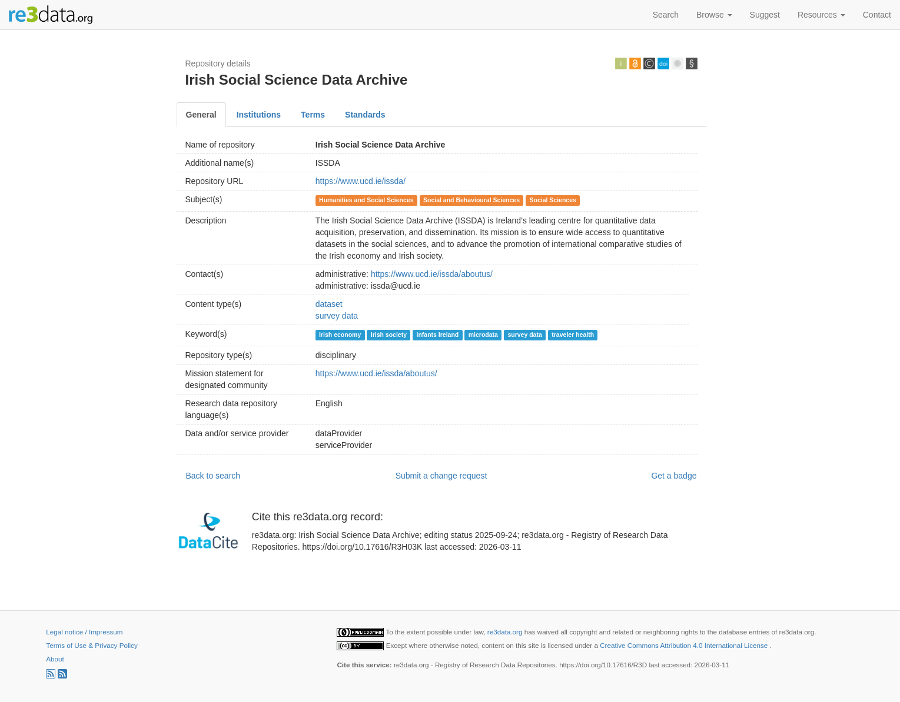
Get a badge (673, 475)
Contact (877, 14)
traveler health (573, 334)
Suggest (765, 14)
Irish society (389, 334)
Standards (365, 114)
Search (666, 14)
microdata (483, 334)
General (201, 114)
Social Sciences (553, 199)
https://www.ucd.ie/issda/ (361, 181)
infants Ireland (438, 334)
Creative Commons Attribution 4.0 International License (684, 645)
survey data (337, 315)
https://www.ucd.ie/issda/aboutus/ (432, 274)
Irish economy (340, 334)
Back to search (213, 475)
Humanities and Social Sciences (366, 199)
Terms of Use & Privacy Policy (91, 645)
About (55, 659)
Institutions (259, 114)
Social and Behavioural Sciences (471, 199)
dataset (329, 304)
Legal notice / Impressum (84, 632)
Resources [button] (821, 14)
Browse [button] (714, 14)
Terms (313, 114)
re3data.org (505, 632)
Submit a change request (441, 475)
